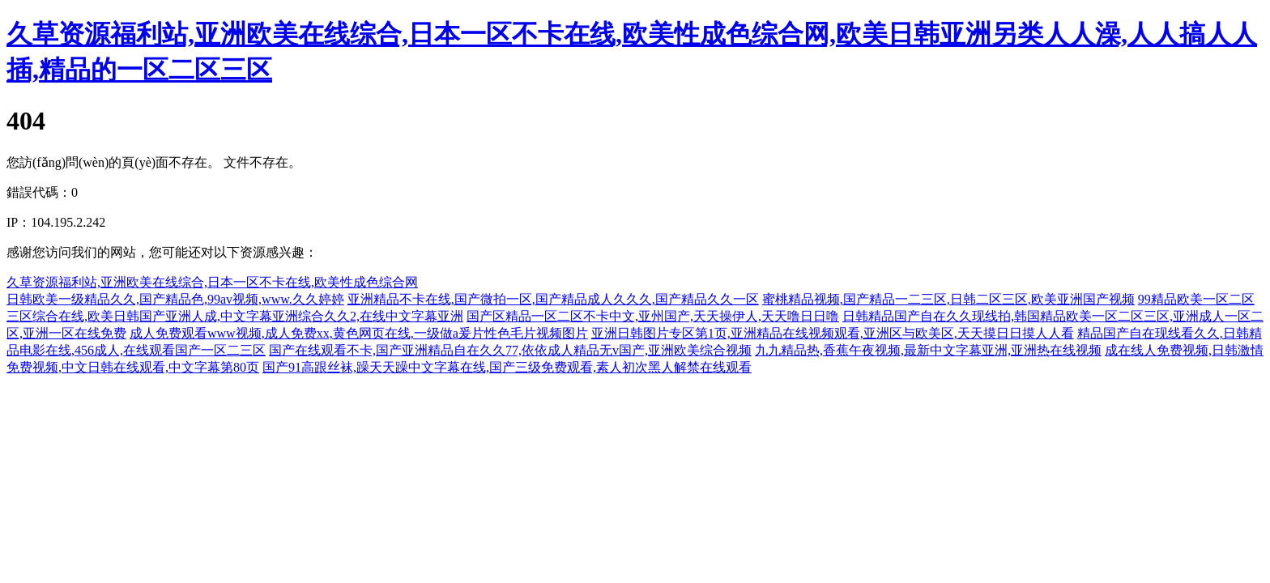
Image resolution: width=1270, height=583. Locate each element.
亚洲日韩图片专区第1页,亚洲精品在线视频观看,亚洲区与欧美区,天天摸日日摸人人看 (832, 333)
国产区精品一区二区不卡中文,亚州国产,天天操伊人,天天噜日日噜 (653, 316)
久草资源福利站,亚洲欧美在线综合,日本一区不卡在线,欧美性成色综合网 (212, 282)
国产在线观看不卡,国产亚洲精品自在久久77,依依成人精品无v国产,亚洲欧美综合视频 (510, 350)
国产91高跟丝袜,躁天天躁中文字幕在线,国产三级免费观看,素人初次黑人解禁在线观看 (507, 367)
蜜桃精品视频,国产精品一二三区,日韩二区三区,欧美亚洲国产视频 (948, 299)
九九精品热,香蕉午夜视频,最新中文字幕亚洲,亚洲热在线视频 (928, 350)
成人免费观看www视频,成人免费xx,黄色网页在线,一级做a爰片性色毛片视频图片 (359, 333)
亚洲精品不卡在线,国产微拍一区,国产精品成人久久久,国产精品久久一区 (553, 299)
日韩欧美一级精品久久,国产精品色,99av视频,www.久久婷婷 (175, 299)
